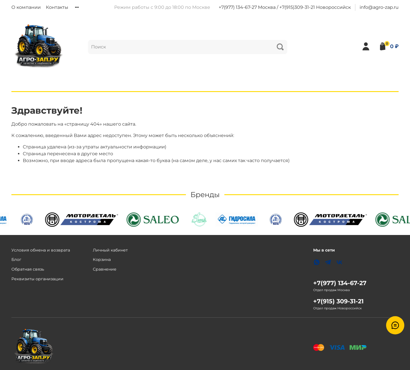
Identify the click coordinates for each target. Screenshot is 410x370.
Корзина (102, 259)
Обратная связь (27, 269)
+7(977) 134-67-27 (339, 283)
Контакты (57, 7)
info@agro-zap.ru (379, 7)
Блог (16, 259)
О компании (26, 7)
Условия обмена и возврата (40, 250)
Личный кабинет (110, 250)
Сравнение (104, 269)
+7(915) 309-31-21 (338, 301)
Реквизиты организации (37, 278)
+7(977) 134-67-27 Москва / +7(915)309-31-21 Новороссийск (285, 7)
